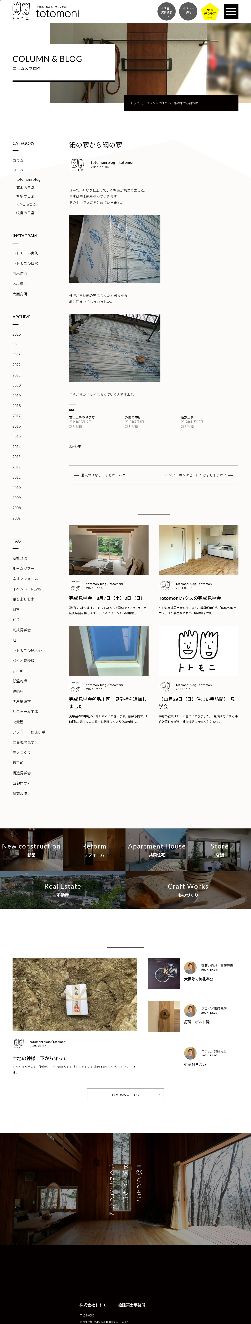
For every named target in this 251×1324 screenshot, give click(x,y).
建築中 (18, 691)
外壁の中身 (133, 417)
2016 (17, 426)
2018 (17, 405)
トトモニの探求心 (27, 650)
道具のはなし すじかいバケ (103, 475)
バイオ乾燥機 (23, 660)
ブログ (18, 170)
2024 (17, 344)
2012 (17, 467)
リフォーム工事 (25, 711)
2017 (17, 415)
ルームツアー (23, 568)
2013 (17, 456)
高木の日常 (25, 187)
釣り (16, 619)
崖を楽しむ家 (23, 599)
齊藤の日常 (25, 196)
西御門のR (21, 783)
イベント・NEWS (27, 589)
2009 (17, 497)
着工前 (18, 762)
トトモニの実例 (25, 253)
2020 (17, 385)
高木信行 (20, 273)
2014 (17, 446)
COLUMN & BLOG (125, 1095)
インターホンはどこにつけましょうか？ (196, 475)
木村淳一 (20, 283)
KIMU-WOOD (27, 204)
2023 (17, 354)
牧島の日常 (25, 212)
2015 (17, 436)
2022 (17, 364)
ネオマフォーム (25, 578)
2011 (17, 477)
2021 (17, 375)
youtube (19, 670)
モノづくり (22, 752)
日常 (16, 609)
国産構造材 (22, 701)
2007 (17, 518)
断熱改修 (20, 558)
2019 (17, 395)
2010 (17, 487)
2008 (17, 507)
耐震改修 (20, 793)
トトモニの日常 (25, 263)
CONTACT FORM (38, 1318)
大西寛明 (20, 294)
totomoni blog (28, 179)
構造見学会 (22, 773)
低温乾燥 (20, 681)
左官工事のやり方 (82, 417)
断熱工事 (187, 417)
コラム (18, 160)
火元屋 (18, 721)
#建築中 (75, 446)
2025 (17, 334)
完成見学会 (22, 629)
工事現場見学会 (25, 742)
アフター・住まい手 (29, 732)
